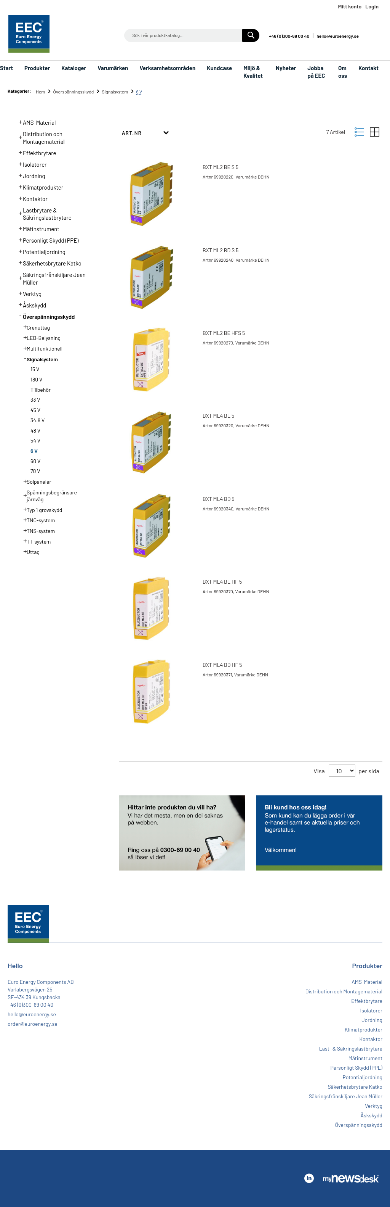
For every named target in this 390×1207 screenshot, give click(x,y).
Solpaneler (35, 481)
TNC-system (37, 519)
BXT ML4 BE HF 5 (222, 581)
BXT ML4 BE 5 (218, 415)
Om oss (342, 70)
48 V (35, 430)
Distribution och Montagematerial (39, 136)
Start (6, 67)
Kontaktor (31, 198)
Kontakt (368, 67)
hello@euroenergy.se (337, 36)
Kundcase (219, 67)
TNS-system (37, 530)
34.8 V (37, 420)
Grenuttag (34, 327)
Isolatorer (30, 163)
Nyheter (286, 67)
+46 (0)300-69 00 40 (289, 36)
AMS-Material (35, 121)
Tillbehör (40, 389)
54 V (35, 440)
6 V (34, 450)
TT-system (35, 541)
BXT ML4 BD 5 (219, 499)
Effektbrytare (35, 152)
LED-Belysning (40, 337)
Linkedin (375, 35)
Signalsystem (115, 91)
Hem (41, 91)
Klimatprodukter (39, 186)
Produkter (37, 67)
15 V (34, 369)
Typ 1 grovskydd (40, 509)
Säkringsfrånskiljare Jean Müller (50, 277)
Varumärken (113, 67)
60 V (35, 461)
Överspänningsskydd (73, 91)
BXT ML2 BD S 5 (220, 250)
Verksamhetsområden (167, 67)
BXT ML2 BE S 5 (220, 167)
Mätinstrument (36, 228)
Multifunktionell (40, 348)
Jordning (29, 175)
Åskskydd (30, 304)
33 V (35, 399)
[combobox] (191, 35)
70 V (35, 471)
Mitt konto (349, 6)
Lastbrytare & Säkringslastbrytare (43, 213)
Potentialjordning (40, 251)
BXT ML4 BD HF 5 (222, 664)
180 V (36, 379)
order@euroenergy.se (33, 1023)
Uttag (29, 551)
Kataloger (73, 67)
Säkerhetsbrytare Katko (48, 262)
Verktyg (28, 293)
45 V (35, 410)
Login (372, 6)
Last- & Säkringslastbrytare (350, 1048)
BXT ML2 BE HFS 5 (224, 333)
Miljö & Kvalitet (253, 70)
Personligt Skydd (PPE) (46, 239)
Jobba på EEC (316, 70)
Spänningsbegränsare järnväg (48, 495)
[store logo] (29, 34)
